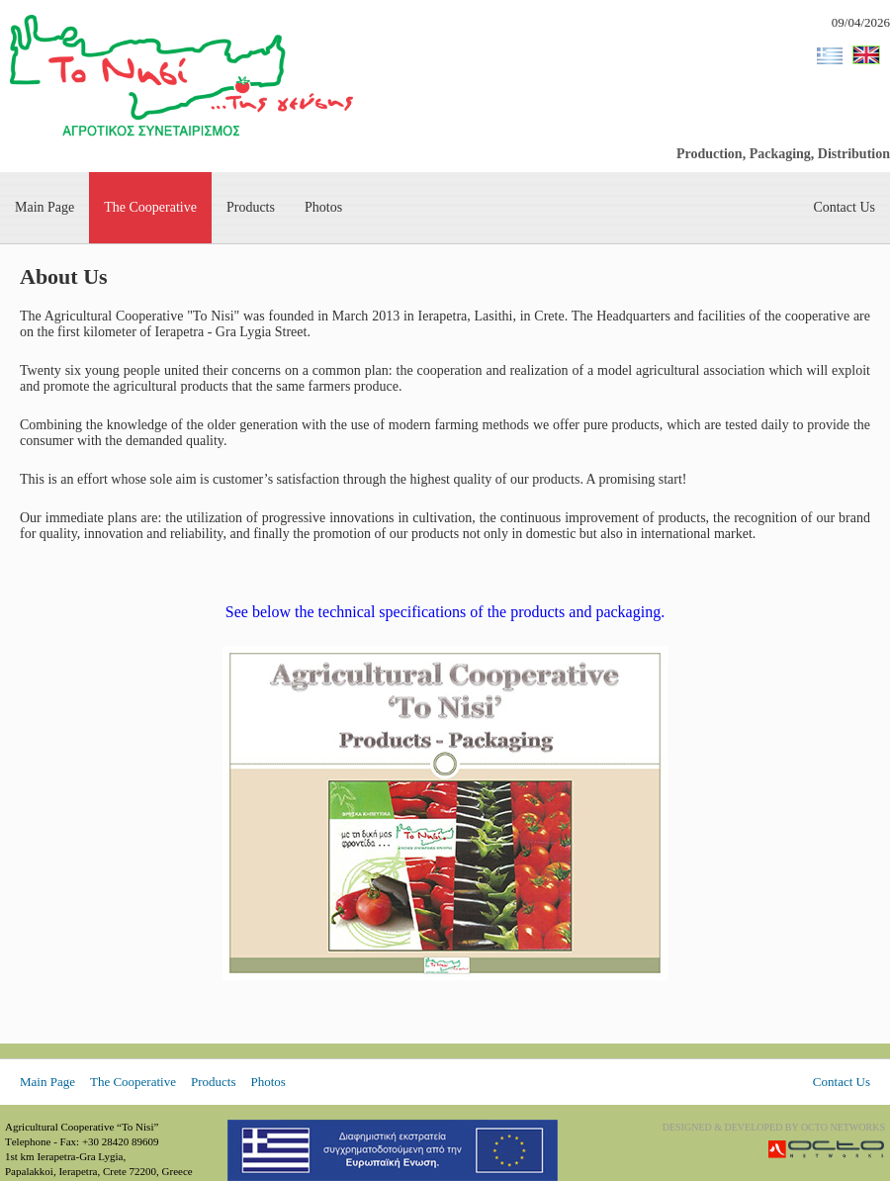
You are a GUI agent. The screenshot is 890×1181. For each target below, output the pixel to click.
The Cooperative (150, 207)
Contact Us (844, 207)
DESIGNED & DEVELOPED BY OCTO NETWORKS (774, 1127)
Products (250, 207)
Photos (323, 207)
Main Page (44, 207)
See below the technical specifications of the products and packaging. (445, 611)
